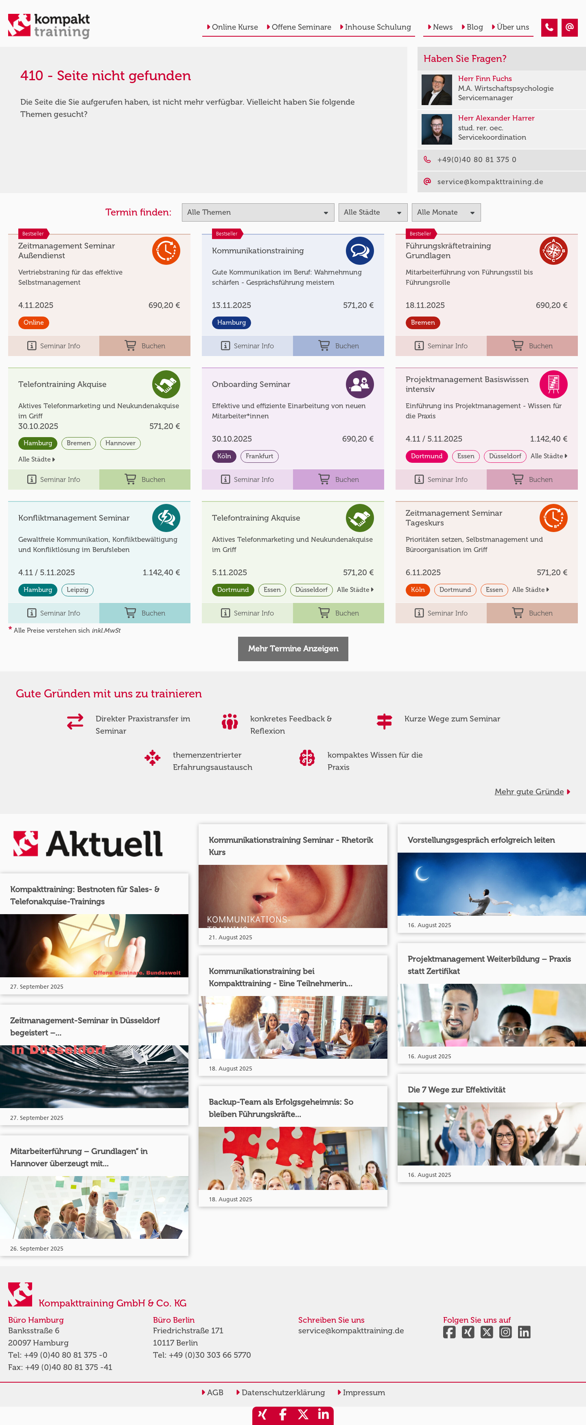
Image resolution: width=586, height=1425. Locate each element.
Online (34, 322)
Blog (472, 27)
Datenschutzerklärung (280, 1392)
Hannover (120, 443)
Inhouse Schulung (375, 27)
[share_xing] (262, 1416)
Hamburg (231, 322)
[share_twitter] (303, 1416)
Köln (224, 456)
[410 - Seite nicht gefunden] (549, 28)
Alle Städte (36, 459)
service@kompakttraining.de (351, 1330)
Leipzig (77, 590)
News (440, 27)
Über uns (510, 27)
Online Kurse (232, 27)
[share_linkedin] (323, 1416)
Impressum (361, 1392)
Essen (465, 456)
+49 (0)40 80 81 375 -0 (65, 1355)
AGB (212, 1392)
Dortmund (427, 456)
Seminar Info (53, 346)
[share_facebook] (283, 1416)
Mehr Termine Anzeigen (293, 648)
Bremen (423, 322)
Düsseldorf (505, 456)
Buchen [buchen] (145, 346)
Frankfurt (259, 456)
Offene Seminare (298, 27)
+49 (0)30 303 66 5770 (210, 1355)
